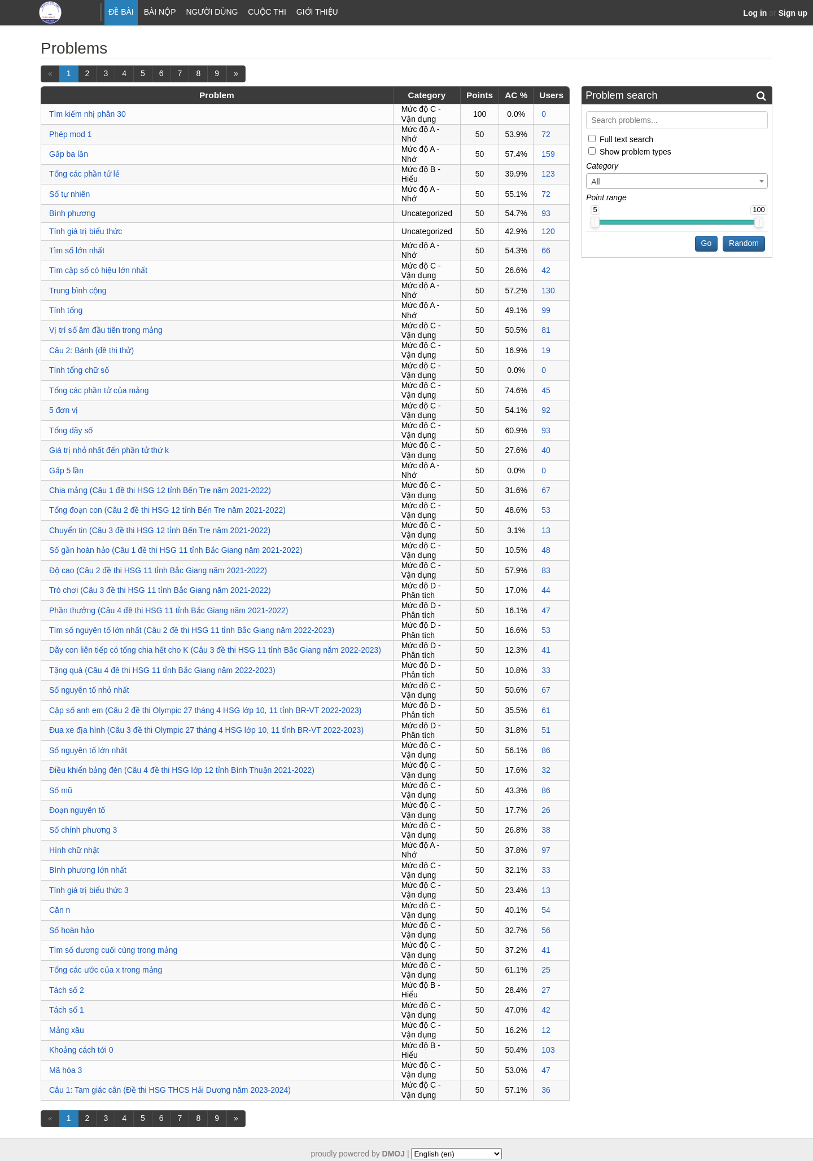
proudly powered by (358, 1153)
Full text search (626, 138)
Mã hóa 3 (65, 1070)
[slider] (595, 222)
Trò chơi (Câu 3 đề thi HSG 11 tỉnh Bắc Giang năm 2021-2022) (160, 590)
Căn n (59, 909)
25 (545, 969)
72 (545, 134)
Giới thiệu (317, 11)
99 (545, 310)
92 (545, 410)
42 (545, 270)
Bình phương (72, 213)
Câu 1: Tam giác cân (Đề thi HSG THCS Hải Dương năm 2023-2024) (170, 1089)
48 (545, 550)
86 (545, 750)
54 (545, 909)
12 (545, 1030)
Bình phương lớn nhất (87, 869)
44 (545, 590)
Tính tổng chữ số (79, 370)
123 (547, 173)
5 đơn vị (63, 410)
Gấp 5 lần (66, 470)
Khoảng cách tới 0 (81, 1049)
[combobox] (677, 181)
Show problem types (635, 151)
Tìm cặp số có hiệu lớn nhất (98, 270)
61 (545, 710)
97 (545, 850)
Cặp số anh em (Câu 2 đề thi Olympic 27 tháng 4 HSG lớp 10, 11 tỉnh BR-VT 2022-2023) (205, 710)
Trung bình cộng (78, 290)
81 (545, 330)
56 (545, 930)
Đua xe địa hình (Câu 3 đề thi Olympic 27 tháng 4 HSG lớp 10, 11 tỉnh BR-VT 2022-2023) (206, 730)
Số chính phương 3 (83, 829)
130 (547, 290)
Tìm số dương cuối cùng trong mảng (113, 950)
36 (545, 1089)
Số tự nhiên (69, 194)
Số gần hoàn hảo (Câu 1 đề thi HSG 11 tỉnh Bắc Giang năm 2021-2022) (176, 550)
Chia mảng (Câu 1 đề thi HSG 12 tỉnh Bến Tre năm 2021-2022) (160, 490)
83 (545, 570)
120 (547, 231)
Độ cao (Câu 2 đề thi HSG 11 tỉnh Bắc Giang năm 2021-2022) (158, 570)
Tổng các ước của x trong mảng (105, 969)
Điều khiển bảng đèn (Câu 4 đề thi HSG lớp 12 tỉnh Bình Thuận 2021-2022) (181, 770)
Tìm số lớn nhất (76, 250)
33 (545, 670)
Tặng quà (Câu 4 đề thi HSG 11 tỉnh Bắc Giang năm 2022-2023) (162, 670)
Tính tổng (65, 310)
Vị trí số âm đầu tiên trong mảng (106, 330)
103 (547, 1049)
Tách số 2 (66, 990)
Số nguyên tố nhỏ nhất (89, 689)
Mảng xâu (66, 1030)
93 (545, 213)
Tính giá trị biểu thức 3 (89, 890)
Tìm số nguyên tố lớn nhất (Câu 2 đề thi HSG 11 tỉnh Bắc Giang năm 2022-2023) (191, 630)
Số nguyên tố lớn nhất (88, 750)
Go (706, 243)
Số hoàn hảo (71, 930)
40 (545, 450)
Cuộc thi (267, 11)
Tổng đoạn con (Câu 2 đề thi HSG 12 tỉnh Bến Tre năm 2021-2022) (167, 509)
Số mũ (60, 790)
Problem (216, 95)
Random (744, 243)
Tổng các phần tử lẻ (84, 173)
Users (551, 95)
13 (545, 530)
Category (427, 95)
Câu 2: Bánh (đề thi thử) (91, 350)
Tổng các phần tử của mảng (99, 390)
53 (545, 509)
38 (545, 829)
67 (545, 490)
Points (479, 95)
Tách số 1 (66, 1009)
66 (545, 250)
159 (547, 154)
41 (545, 649)
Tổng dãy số (71, 430)
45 (545, 390)
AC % (516, 95)
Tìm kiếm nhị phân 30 (87, 113)
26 (545, 810)
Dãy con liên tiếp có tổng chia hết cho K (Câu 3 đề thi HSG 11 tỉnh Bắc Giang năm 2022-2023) (215, 649)
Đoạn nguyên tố (77, 810)
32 (545, 770)
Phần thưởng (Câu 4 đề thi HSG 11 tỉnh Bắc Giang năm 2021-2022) (168, 610)
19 (545, 350)
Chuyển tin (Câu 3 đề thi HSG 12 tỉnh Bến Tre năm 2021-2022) (159, 530)
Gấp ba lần (68, 154)
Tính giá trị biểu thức (85, 231)
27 (545, 990)
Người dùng (212, 11)
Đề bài (121, 11)
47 (545, 610)
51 (545, 730)
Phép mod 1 (70, 134)
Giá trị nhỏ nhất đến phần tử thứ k (109, 450)
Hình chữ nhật (74, 850)
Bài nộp (160, 11)
